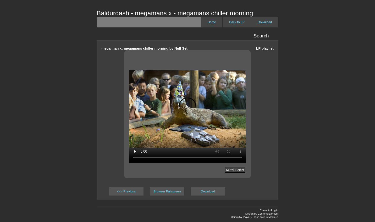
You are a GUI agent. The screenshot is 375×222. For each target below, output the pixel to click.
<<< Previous (126, 191)
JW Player (244, 217)
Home (212, 22)
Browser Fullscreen (167, 191)
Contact (264, 210)
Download (265, 22)
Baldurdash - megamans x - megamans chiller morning (175, 13)
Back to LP (236, 22)
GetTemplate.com (268, 213)
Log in (274, 210)
